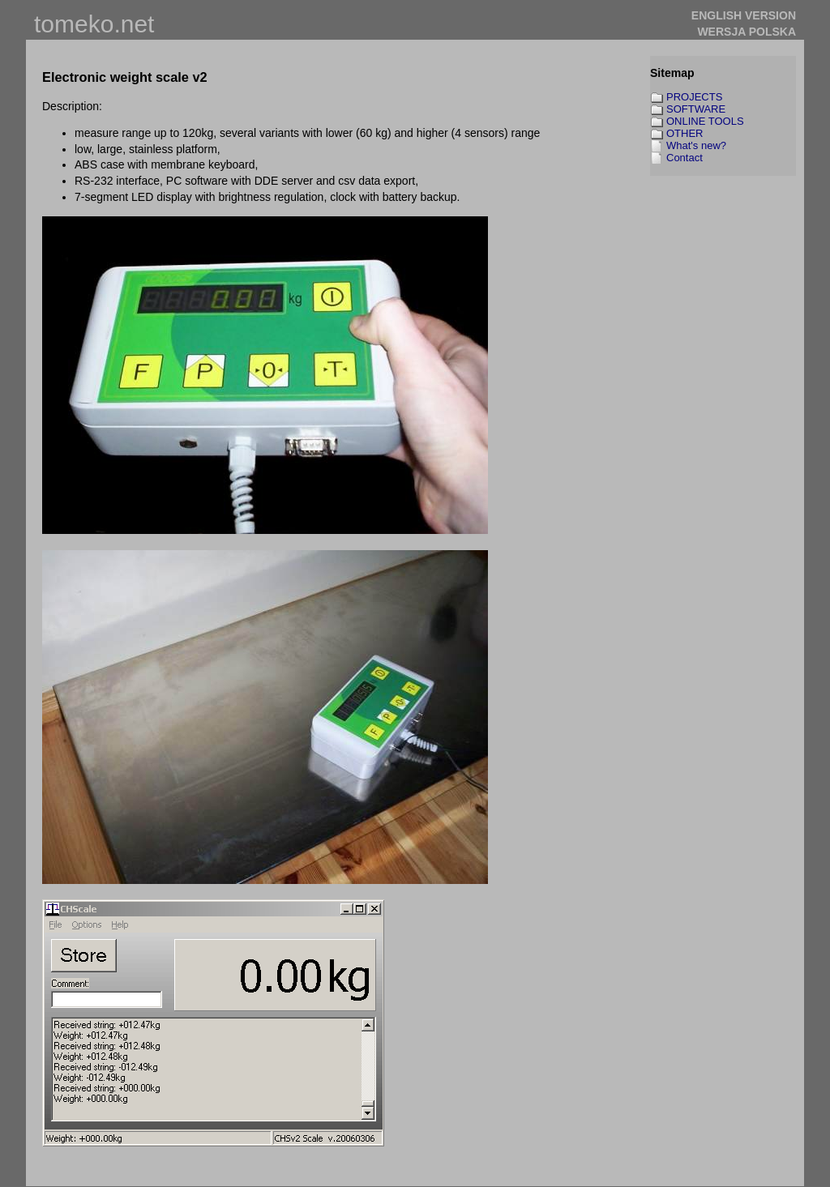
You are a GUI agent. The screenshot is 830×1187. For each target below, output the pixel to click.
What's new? (696, 145)
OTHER (685, 133)
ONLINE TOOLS (705, 121)
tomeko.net (94, 24)
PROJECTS (694, 97)
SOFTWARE (695, 109)
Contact (684, 158)
